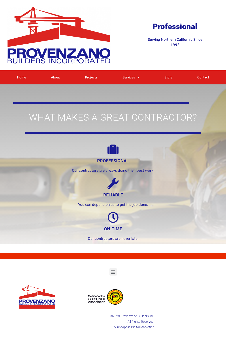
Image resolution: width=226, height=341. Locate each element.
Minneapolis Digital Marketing (134, 327)
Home (21, 77)
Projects (91, 77)
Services (130, 77)
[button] (113, 272)
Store (168, 77)
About (55, 77)
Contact (203, 77)
